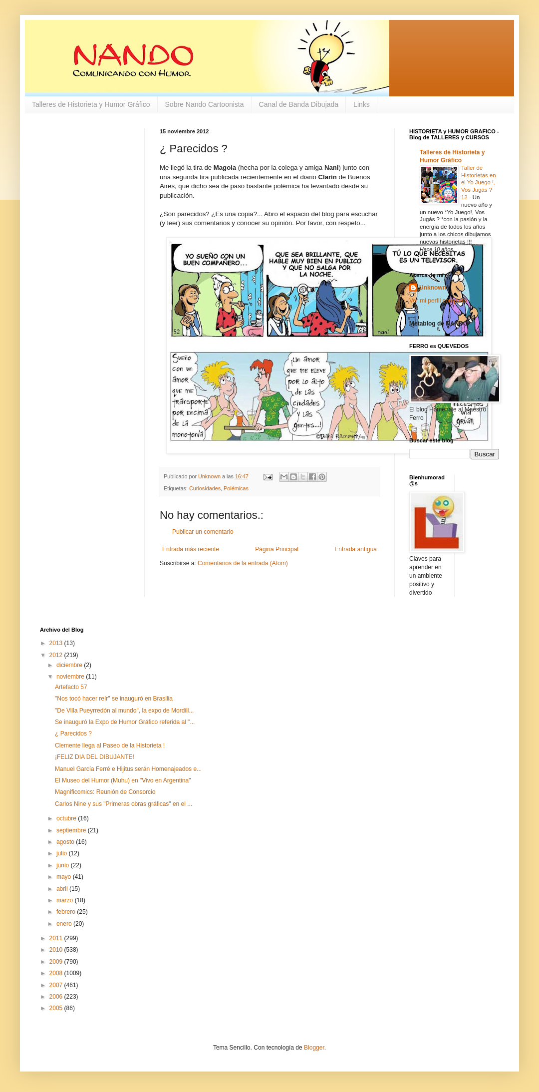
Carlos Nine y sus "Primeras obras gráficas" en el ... (123, 803)
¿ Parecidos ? (73, 733)
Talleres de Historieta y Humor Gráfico (91, 104)
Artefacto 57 (71, 687)
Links (361, 104)
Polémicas (236, 488)
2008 (56, 973)
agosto (66, 841)
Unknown (432, 287)
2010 (56, 949)
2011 (56, 938)
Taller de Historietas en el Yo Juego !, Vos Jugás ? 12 (478, 182)
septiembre (72, 830)
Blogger (314, 1047)
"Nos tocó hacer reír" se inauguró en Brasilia (114, 698)
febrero (66, 911)
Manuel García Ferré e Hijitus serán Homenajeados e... (128, 768)
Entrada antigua (355, 549)
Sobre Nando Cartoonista (204, 104)
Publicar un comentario (203, 531)
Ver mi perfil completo (438, 300)
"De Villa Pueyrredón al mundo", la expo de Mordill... (124, 710)
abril (62, 888)
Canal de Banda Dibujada (299, 104)
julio (62, 853)
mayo (64, 876)
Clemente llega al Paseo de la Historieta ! (110, 745)
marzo (65, 900)
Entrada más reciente (190, 549)
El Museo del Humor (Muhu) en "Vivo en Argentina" (123, 780)
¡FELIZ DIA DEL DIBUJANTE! (94, 756)
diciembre (70, 665)
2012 (56, 655)
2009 (56, 961)
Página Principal (276, 549)
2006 (56, 996)
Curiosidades (205, 488)
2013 (56, 643)
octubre (67, 818)
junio (63, 865)
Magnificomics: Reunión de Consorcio (105, 791)
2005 (56, 1008)
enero (64, 923)
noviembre (71, 676)
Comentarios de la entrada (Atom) (243, 563)
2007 (56, 985)
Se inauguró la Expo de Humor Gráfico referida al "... (125, 722)
